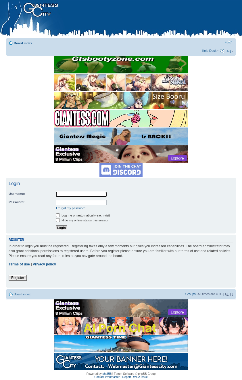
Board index (23, 43)
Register (17, 278)
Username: (17, 193)
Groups (190, 294)
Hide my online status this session (82, 220)
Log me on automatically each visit (83, 215)
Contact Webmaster (107, 377)
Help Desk (209, 50)
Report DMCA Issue (134, 377)
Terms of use (19, 264)
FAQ (228, 51)
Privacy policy (44, 264)
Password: (17, 202)
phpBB (106, 373)
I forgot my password (70, 208)
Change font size (229, 42)
